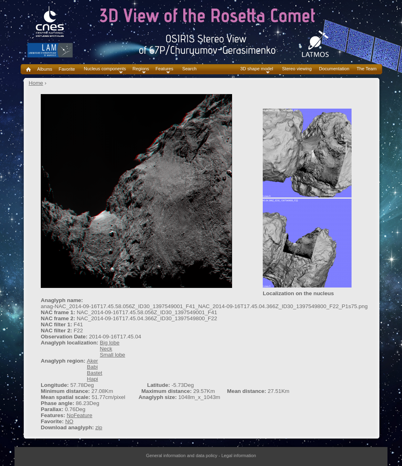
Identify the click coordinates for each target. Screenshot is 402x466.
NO (69, 421)
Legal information (238, 455)
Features (164, 69)
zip (98, 427)
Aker (92, 361)
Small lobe (112, 355)
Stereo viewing (297, 69)
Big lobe (109, 343)
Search (189, 69)
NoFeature (79, 415)
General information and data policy (182, 455)
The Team (366, 69)
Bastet (94, 373)
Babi (92, 367)
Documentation (334, 69)
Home (36, 83)
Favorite (67, 69)
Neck (106, 349)
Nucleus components (105, 69)
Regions (140, 69)
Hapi (92, 379)
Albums (44, 69)
